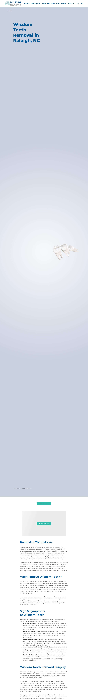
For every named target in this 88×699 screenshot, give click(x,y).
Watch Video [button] (44, 523)
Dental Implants (35, 3)
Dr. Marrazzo (52, 562)
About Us (27, 3)
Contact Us (71, 3)
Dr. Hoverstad (24, 562)
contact (33, 570)
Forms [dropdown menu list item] (63, 3)
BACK (9, 11)
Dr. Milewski (40, 562)
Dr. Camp (33, 562)
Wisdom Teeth (46, 3)
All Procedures (55, 3)
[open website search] (79, 3)
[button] (63, 3)
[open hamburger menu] (82, 4)
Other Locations (44, 504)
